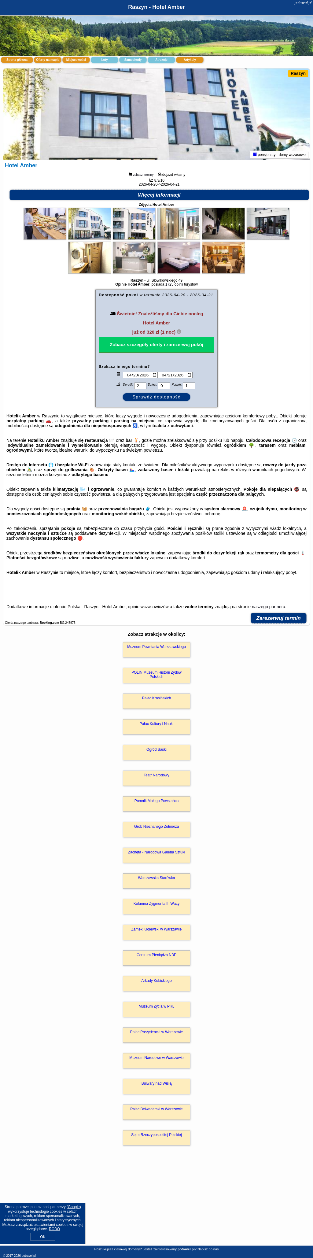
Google (74, 1207)
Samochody (133, 59)
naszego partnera (268, 606)
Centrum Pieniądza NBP (156, 955)
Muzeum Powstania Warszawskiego (156, 647)
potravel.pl (303, 3)
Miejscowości (76, 59)
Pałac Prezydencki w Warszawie (156, 1032)
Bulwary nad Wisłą (157, 1083)
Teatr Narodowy (156, 775)
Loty (104, 59)
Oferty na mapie (47, 59)
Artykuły (190, 59)
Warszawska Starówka (156, 878)
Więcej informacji (159, 195)
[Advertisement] (156, 1202)
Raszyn (298, 73)
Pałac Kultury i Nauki (157, 724)
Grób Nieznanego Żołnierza (156, 826)
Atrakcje (161, 59)
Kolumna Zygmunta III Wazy (156, 903)
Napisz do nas (208, 1249)
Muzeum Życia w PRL (157, 1006)
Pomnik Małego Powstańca (156, 801)
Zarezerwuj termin (278, 618)
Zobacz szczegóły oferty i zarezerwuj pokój (156, 344)
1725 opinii (174, 284)
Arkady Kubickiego (156, 981)
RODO (54, 1229)
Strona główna (17, 59)
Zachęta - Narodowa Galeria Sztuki (156, 852)
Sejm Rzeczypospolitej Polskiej (156, 1135)
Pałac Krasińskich (156, 698)
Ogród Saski (156, 749)
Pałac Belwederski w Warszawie (156, 1109)
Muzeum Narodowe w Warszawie (156, 1058)
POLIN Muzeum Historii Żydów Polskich (156, 674)
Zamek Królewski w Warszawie (156, 929)
